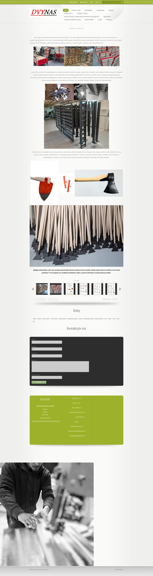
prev (33, 289)
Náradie (111, 10)
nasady (109, 318)
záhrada (81, 318)
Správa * (34, 360)
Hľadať (121, 2)
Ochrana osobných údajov (72, 20)
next (120, 289)
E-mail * (34, 346)
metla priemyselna (99, 318)
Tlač (96, 2)
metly (105, 318)
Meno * (34, 339)
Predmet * (35, 353)
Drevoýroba (88, 10)
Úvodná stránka (73, 2)
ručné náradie (54, 318)
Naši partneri (89, 20)
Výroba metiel (68, 13)
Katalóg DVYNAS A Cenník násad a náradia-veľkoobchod (81, 17)
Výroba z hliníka (82, 13)
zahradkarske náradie (72, 318)
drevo (118, 318)
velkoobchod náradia (89, 318)
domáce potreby (62, 318)
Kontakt (109, 20)
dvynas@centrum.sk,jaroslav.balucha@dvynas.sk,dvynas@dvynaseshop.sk (54, 421)
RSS (91, 2)
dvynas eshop (76, 10)
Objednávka (107, 17)
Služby (100, 20)
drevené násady (46, 318)
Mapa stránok (83, 2)
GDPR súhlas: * (36, 375)
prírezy (114, 318)
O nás (66, 10)
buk (34, 321)
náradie (39, 318)
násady (34, 318)
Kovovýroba (100, 10)
